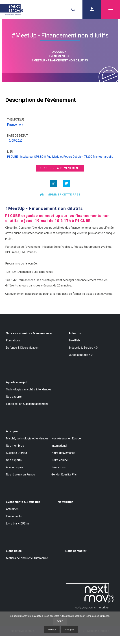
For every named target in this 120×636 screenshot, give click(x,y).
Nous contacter (76, 551)
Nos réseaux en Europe (66, 438)
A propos (12, 431)
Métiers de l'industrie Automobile (27, 558)
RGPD (60, 621)
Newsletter (65, 502)
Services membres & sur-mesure (29, 333)
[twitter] (66, 183)
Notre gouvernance (63, 453)
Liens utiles (14, 551)
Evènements (14, 516)
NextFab (74, 340)
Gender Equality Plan (64, 474)
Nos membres (15, 445)
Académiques (14, 467)
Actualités (12, 509)
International (59, 445)
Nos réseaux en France (20, 474)
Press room (58, 467)
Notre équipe (59, 460)
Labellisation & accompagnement (27, 404)
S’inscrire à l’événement (60, 168)
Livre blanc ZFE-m (17, 523)
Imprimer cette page (60, 194)
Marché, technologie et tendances (27, 438)
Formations (13, 340)
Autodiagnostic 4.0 (81, 355)
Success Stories (16, 453)
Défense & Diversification (22, 347)
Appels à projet (16, 382)
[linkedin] (53, 183)
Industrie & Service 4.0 (83, 347)
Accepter (69, 629)
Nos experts (14, 396)
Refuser (52, 629)
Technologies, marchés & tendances (28, 389)
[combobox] (73, 9)
